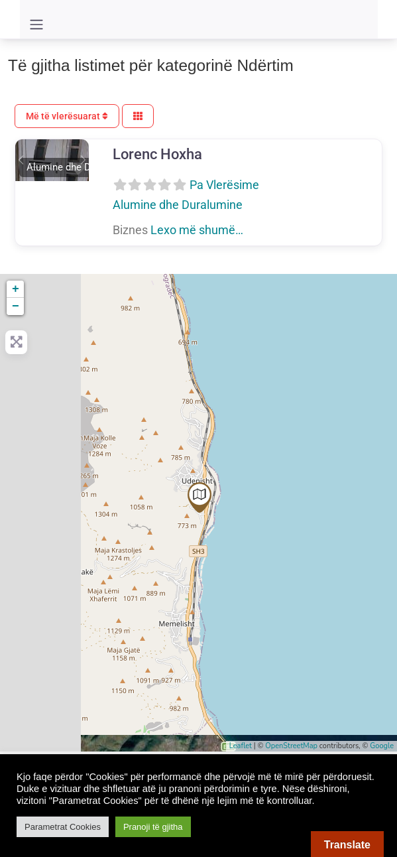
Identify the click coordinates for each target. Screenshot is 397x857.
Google (382, 746)
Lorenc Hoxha (157, 154)
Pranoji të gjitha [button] (153, 827)
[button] (21, 159)
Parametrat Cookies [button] (63, 827)
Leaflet (240, 746)
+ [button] (15, 289)
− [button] (15, 306)
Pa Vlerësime (224, 185)
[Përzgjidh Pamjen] (138, 116)
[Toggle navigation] (36, 24)
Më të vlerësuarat (67, 116)
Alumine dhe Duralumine (178, 205)
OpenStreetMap (291, 746)
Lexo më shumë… (196, 230)
